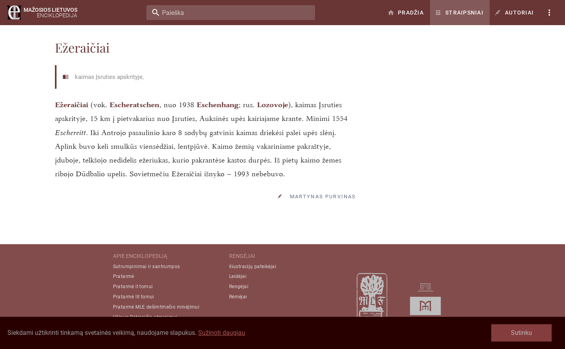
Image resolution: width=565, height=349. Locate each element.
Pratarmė (123, 276)
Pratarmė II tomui (133, 286)
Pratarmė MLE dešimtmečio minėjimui (156, 307)
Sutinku (521, 332)
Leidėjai (237, 276)
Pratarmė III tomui (133, 297)
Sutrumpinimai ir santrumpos (146, 266)
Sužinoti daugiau (221, 332)
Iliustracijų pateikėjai (252, 266)
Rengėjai (238, 286)
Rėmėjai (238, 297)
